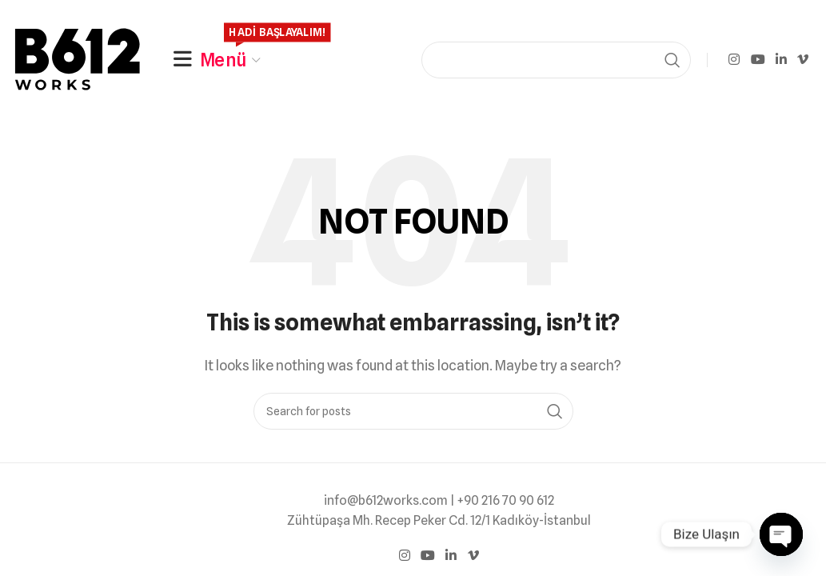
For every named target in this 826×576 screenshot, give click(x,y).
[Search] (556, 60)
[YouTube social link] (757, 59)
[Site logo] (80, 58)
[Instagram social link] (734, 59)
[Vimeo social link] (803, 59)
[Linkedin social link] (781, 59)
